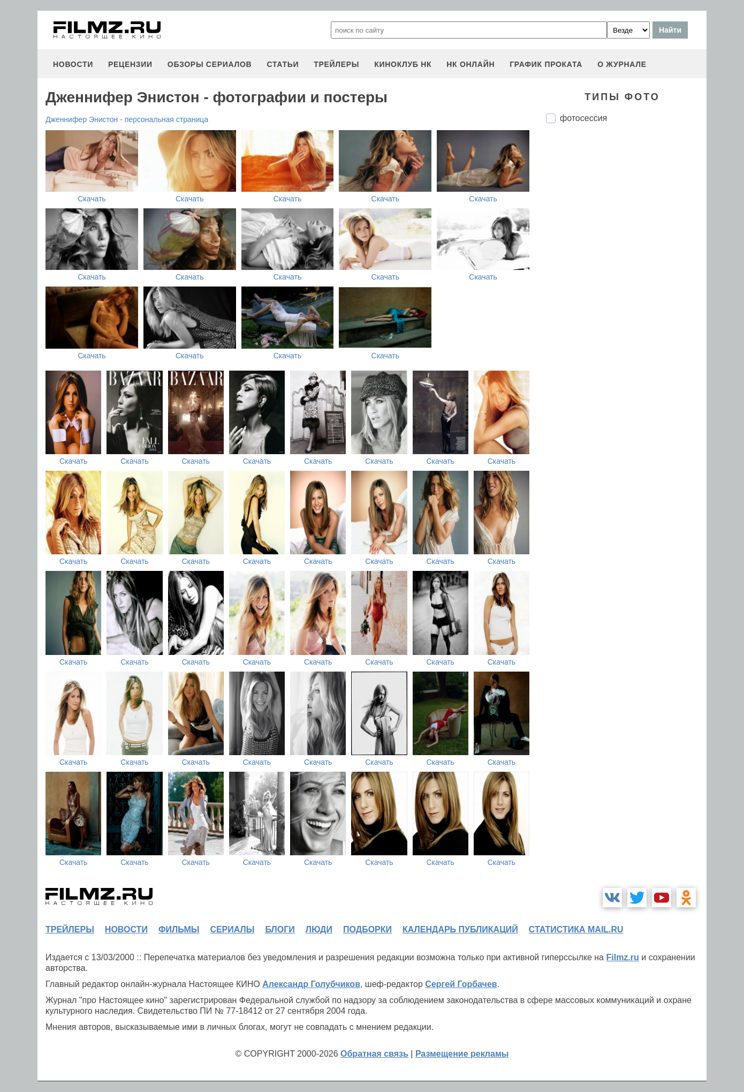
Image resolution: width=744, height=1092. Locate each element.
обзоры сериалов (210, 64)
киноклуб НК (402, 64)
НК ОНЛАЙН (470, 64)
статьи (283, 64)
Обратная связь (374, 1053)
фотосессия (583, 118)
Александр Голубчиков (311, 984)
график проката (546, 64)
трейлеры (336, 64)
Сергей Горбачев (461, 984)
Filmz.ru (622, 957)
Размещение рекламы (462, 1053)
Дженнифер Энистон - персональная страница (126, 119)
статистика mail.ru (576, 929)
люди (319, 929)
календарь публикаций (460, 929)
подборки (367, 929)
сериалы (232, 929)
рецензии (130, 64)
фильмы (178, 929)
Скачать (92, 198)
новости (73, 64)
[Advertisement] (626, 310)
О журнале (622, 64)
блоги (279, 929)
